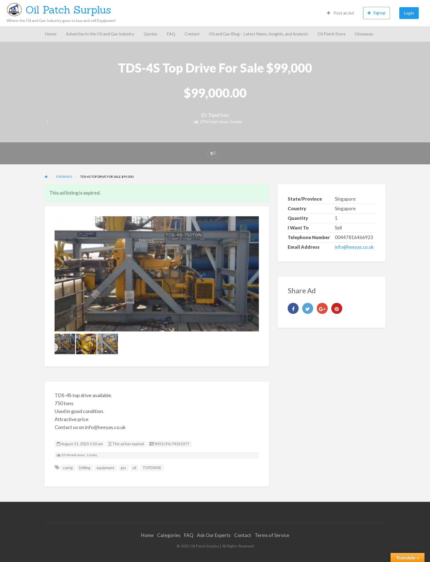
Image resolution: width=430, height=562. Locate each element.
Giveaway (364, 33)
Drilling (84, 468)
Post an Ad (340, 12)
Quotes (150, 33)
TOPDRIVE (152, 468)
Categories (168, 535)
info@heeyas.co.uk (354, 247)
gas (123, 468)
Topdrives (218, 115)
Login (409, 12)
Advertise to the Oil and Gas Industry (100, 33)
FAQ (171, 33)
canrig (68, 468)
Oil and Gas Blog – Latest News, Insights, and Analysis (258, 33)
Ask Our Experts (214, 535)
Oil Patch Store (332, 33)
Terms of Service (272, 535)
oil (134, 468)
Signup (376, 12)
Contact (192, 33)
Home (50, 33)
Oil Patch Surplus (68, 9)
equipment (105, 468)
